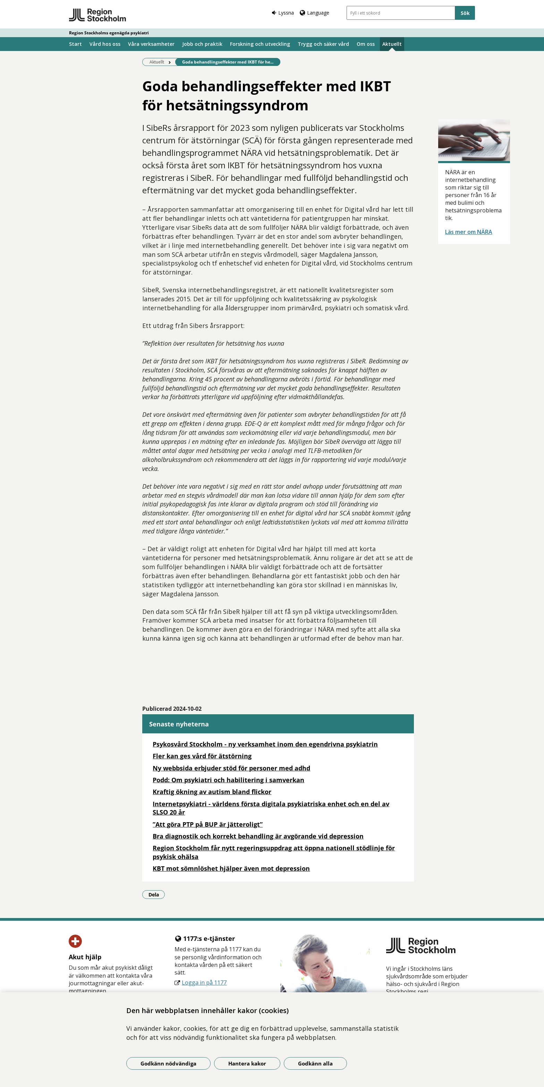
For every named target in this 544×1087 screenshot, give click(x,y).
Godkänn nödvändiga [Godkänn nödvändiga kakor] (168, 1063)
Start (75, 44)
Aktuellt (392, 44)
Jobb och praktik (202, 44)
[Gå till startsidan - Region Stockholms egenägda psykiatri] (97, 15)
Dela (156, 894)
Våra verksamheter (151, 44)
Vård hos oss (105, 44)
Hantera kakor (247, 1063)
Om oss (366, 44)
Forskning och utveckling (260, 44)
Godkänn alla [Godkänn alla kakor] (315, 1063)
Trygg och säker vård (323, 44)
